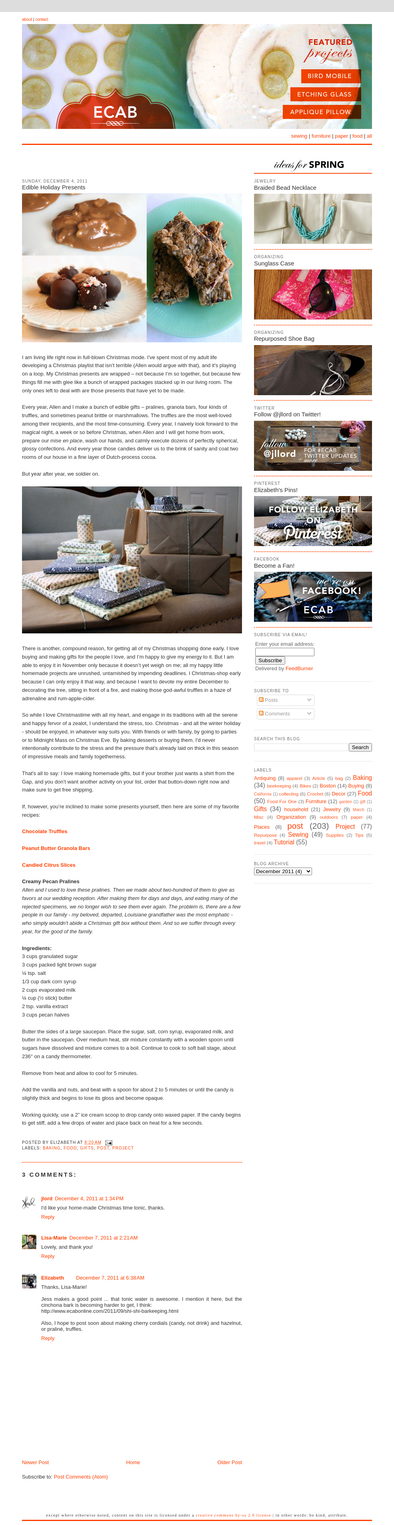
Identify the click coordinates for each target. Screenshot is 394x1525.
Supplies (335, 835)
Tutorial (284, 842)
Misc (259, 817)
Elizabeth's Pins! (276, 490)
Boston (328, 786)
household (296, 809)
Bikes (305, 785)
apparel (294, 778)
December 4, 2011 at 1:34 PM (89, 1198)
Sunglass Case (274, 263)
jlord (46, 1198)
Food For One (282, 801)
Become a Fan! (274, 565)
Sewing (298, 834)
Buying (356, 786)
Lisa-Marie (54, 1238)
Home (133, 1462)
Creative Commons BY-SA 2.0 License (233, 1515)
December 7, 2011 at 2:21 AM (103, 1238)
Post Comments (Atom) (81, 1477)
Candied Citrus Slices (49, 865)
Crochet (315, 793)
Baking (51, 1148)
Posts (268, 700)
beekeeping (279, 785)
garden (345, 802)
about (27, 19)
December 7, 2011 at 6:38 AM (110, 1278)
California (263, 794)
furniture (321, 136)
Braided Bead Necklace (285, 187)
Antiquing (265, 778)
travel (260, 842)
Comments (274, 714)
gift (363, 802)
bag (339, 778)
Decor (339, 794)
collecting (289, 793)
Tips (359, 835)
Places (262, 827)
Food (70, 1148)
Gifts (87, 1148)
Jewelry (332, 809)
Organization (291, 817)
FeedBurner (299, 668)
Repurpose (265, 835)
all (369, 136)
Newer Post (35, 1462)
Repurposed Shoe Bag (284, 338)
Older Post (230, 1462)
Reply (47, 1217)
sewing (299, 136)
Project (123, 1148)
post (103, 1148)
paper (341, 136)
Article (318, 778)
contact (41, 19)
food (357, 136)
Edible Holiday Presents (54, 187)
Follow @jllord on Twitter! (287, 414)
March (358, 810)
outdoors (329, 817)
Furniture (316, 801)
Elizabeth (52, 1278)
